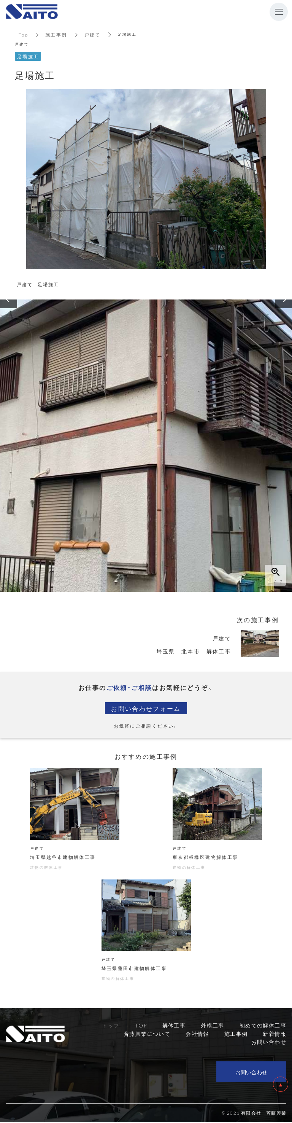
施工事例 (56, 34)
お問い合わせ (251, 1073)
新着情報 (274, 1034)
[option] (146, 445)
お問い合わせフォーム (146, 708)
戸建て (92, 34)
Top (23, 34)
